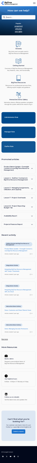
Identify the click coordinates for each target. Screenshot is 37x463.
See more (4, 340)
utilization (18, 29)
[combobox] (18, 17)
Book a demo (9, 359)
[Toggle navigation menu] (34, 3)
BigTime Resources (18, 82)
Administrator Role (11, 118)
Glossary (18, 48)
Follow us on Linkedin (12, 397)
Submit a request (18, 432)
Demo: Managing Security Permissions (16, 329)
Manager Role (9, 133)
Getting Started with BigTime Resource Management (17, 244)
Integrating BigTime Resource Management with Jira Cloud (18, 291)
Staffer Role (8, 148)
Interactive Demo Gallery (18, 99)
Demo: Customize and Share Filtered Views (18, 311)
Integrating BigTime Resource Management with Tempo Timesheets (18, 271)
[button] (18, 168)
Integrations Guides (12, 266)
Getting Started (18, 65)
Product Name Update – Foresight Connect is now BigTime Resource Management (18, 250)
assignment (19, 26)
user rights (18, 31)
